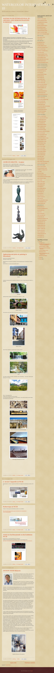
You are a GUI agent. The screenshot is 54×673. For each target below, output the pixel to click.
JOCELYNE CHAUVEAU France (42, 47)
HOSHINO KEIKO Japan (41, 104)
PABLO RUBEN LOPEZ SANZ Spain (43, 161)
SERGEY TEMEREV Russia (41, 139)
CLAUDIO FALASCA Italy (41, 92)
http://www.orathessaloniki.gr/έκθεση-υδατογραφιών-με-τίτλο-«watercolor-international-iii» (17, 540)
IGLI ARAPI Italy (39, 89)
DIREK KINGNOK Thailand (41, 178)
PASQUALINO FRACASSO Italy (42, 94)
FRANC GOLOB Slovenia (41, 153)
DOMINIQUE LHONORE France (42, 50)
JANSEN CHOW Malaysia (41, 107)
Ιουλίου (40, 257)
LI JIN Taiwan (39, 171)
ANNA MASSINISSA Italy (41, 101)
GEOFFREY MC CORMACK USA (42, 218)
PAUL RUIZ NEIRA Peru (41, 122)
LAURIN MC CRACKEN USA (41, 220)
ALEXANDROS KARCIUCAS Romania (43, 131)
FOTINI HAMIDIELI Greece (41, 57)
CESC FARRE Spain (40, 159)
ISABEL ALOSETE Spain (41, 154)
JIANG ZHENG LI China (41, 37)
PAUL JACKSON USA (40, 213)
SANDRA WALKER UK (41, 196)
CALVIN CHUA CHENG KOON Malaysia (43, 106)
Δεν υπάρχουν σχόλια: (20, 247)
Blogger (31, 670)
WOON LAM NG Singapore (41, 149)
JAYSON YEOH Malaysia (11, 570)
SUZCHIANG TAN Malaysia (41, 111)
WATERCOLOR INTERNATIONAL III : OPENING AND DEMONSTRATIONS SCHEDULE (16, 20)
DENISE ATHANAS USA (41, 203)
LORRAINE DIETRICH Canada (42, 30)
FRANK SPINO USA (40, 235)
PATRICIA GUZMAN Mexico (41, 116)
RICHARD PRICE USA (41, 230)
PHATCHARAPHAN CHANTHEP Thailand (44, 176)
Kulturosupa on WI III (10, 507)
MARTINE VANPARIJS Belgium (42, 25)
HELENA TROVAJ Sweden (41, 166)
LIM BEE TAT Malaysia (41, 112)
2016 (39, 241)
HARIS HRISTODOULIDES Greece (42, 59)
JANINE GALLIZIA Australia (41, 18)
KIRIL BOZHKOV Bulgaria (41, 27)
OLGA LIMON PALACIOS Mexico (42, 117)
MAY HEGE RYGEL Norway (41, 119)
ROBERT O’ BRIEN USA (41, 228)
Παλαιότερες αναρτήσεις (30, 662)
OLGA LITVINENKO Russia (41, 136)
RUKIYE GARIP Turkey (41, 181)
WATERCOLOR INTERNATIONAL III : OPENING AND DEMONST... (45, 244)
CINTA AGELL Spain (40, 156)
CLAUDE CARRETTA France (41, 45)
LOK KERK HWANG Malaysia (42, 109)
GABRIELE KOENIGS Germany (42, 54)
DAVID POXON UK (40, 193)
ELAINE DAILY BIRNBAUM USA (42, 208)
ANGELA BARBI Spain (40, 158)
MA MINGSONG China (41, 42)
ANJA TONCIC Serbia (40, 144)
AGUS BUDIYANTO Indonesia (42, 84)
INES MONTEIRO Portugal (41, 129)
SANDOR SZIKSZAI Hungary (42, 74)
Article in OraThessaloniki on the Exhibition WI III (44, 254)
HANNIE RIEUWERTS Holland (42, 69)
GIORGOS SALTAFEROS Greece (42, 62)
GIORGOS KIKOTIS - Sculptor (13, 162)
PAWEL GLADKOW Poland (41, 126)
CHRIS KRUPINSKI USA (41, 215)
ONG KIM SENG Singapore (41, 151)
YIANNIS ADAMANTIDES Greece (42, 55)
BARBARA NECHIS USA (41, 225)
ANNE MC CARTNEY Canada (42, 32)
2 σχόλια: (18, 155)
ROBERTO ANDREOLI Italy (41, 87)
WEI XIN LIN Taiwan (40, 173)
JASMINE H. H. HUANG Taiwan (42, 169)
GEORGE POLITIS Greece (41, 60)
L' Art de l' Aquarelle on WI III (13, 482)
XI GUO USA (39, 211)
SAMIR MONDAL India (40, 79)
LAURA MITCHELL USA (41, 223)
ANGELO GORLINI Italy (41, 97)
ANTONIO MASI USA (40, 216)
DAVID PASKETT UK (40, 191)
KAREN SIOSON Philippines (41, 124)
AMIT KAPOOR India (40, 77)
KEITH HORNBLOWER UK (41, 188)
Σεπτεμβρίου (41, 242)
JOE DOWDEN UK (40, 186)
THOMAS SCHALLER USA (41, 233)
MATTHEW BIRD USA (40, 206)
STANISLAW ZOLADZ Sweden (42, 168)
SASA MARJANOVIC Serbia (41, 141)
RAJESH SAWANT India (41, 82)
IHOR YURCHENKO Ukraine (41, 201)
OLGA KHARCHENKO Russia (42, 134)
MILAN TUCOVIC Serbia (41, 146)
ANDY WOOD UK (40, 198)
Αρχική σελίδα (13, 662)
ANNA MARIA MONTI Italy (41, 102)
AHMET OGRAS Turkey (41, 183)
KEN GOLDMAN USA (40, 210)
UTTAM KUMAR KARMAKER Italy (42, 99)
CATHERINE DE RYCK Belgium (42, 22)
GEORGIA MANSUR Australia (42, 20)
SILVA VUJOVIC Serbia (41, 148)
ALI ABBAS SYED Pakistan (41, 121)
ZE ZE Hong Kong (40, 72)
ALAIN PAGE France (40, 52)
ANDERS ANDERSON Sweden (42, 163)
